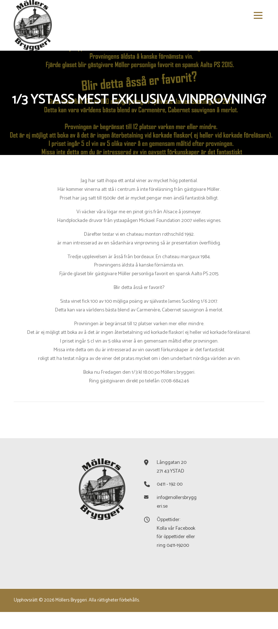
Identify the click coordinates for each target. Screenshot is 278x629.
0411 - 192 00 (169, 501)
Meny (257, 15)
